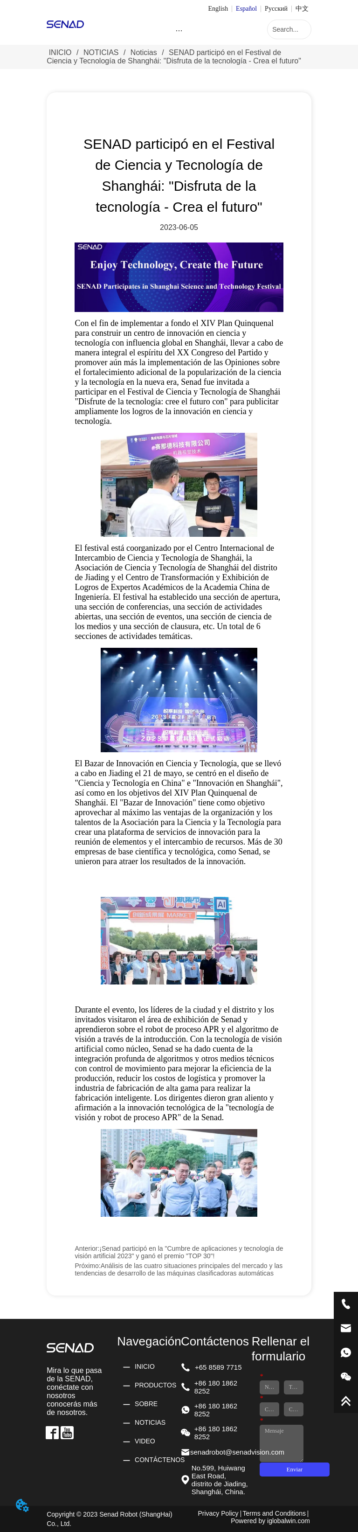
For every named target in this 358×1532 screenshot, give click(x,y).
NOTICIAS (100, 52)
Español (246, 8)
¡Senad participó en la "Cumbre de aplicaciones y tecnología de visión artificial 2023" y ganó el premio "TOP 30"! (179, 1252)
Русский (276, 8)
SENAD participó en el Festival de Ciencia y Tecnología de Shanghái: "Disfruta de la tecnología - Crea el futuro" (174, 57)
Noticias (143, 52)
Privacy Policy (218, 1513)
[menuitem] (179, 30)
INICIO (60, 52)
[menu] (179, 30)
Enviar (295, 1469)
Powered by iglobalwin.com (270, 1521)
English (218, 8)
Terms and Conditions (274, 1513)
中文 (302, 8)
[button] (179, 30)
